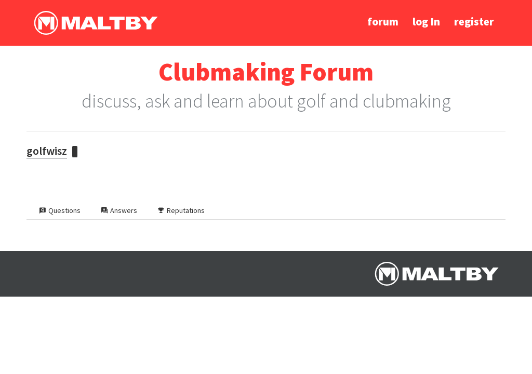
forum (382, 22)
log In (426, 22)
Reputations (181, 210)
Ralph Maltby (95, 22)
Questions (60, 210)
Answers (119, 210)
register (474, 22)
